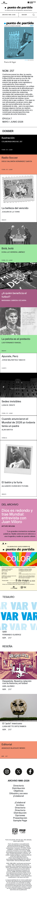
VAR (4, 632)
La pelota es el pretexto (16, 339)
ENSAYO (4, 220)
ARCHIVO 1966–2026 (8, 14)
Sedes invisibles (11, 401)
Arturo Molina (8, 526)
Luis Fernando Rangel (11, 343)
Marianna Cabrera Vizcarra (14, 300)
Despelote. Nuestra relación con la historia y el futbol (16, 682)
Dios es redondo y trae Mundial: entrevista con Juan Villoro (17, 516)
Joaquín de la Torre (11, 212)
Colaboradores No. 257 (12, 142)
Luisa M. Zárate (8, 405)
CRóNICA (4, 438)
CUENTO (4, 368)
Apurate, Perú (10, 356)
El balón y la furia (12, 482)
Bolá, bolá (8, 248)
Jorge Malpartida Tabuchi (13, 360)
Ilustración (8, 138)
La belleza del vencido (15, 208)
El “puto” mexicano (12, 724)
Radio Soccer (10, 158)
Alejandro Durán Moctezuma (15, 486)
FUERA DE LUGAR (7, 150)
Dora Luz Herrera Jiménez (13, 252)
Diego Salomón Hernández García (17, 161)
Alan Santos (7, 430)
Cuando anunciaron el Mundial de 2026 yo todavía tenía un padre (18, 422)
